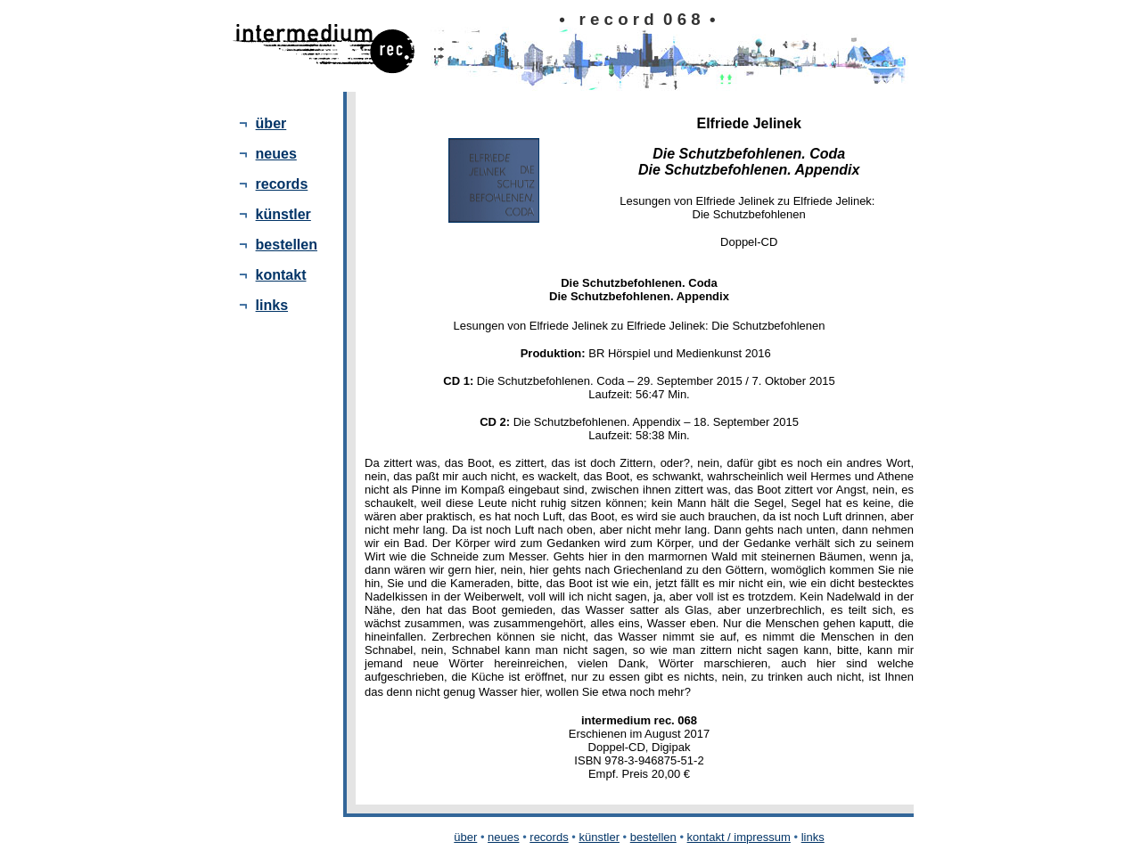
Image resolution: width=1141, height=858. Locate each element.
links (272, 305)
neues (276, 153)
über (271, 123)
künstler (283, 214)
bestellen (286, 244)
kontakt (281, 274)
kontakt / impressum (739, 837)
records (282, 184)
